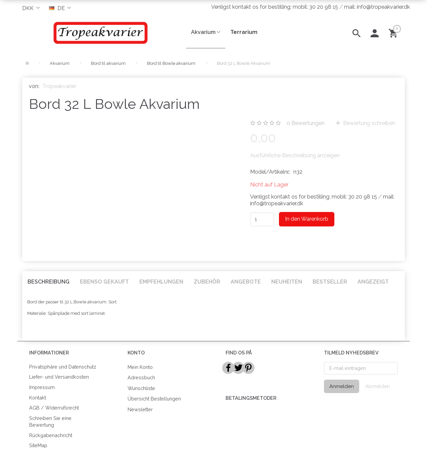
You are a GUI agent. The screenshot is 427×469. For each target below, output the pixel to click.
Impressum (42, 387)
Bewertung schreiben (368, 123)
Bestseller (330, 282)
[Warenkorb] (394, 32)
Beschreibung (48, 282)
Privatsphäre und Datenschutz (62, 367)
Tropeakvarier (59, 86)
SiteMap (38, 445)
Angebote (246, 282)
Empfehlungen (161, 282)
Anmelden (341, 386)
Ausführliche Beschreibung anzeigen (295, 155)
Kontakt (37, 397)
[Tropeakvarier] (99, 32)
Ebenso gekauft (104, 282)
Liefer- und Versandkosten (59, 377)
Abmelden (377, 386)
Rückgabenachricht (50, 435)
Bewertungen (306, 123)
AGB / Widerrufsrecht (54, 408)
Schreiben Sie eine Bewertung (50, 421)
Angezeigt (373, 282)
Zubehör (207, 282)
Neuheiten (286, 282)
